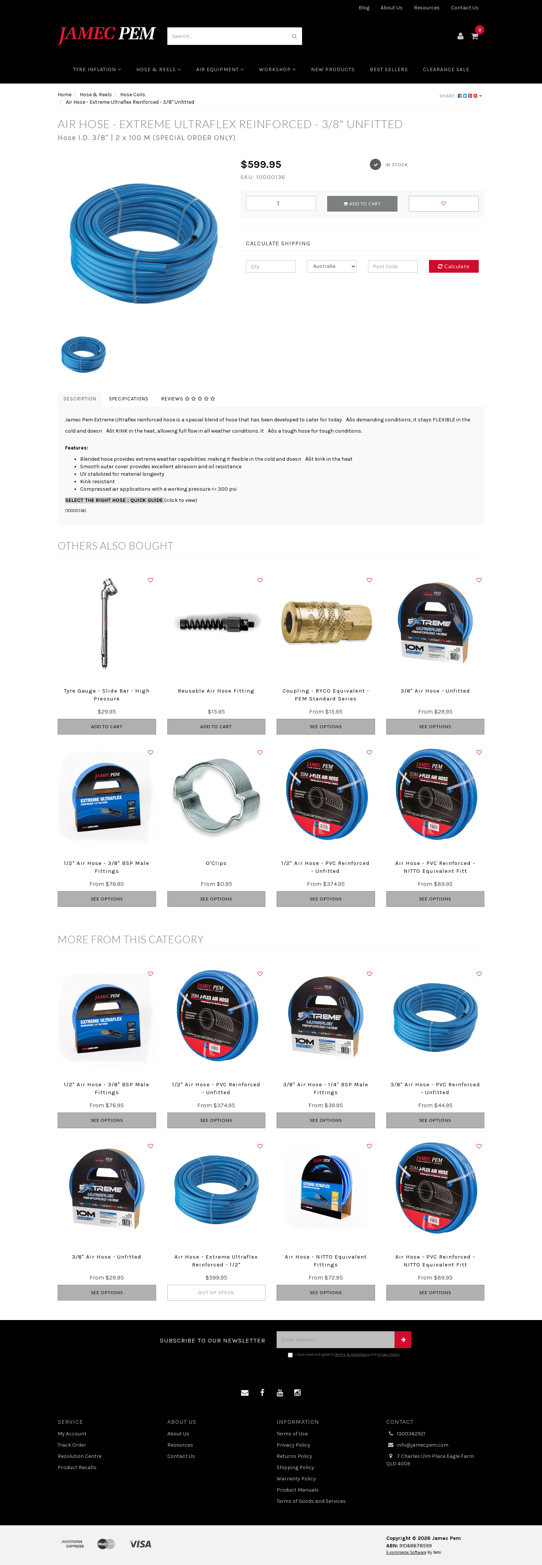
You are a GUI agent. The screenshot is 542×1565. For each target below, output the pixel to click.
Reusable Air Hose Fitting (216, 690)
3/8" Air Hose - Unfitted (435, 690)
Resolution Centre (79, 1456)
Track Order (72, 1445)
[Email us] (244, 1393)
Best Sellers (389, 69)
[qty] (271, 266)
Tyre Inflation (97, 69)
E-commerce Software (406, 1552)
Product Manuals (298, 1490)
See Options (326, 726)
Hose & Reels (158, 69)
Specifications (129, 399)
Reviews (188, 399)
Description (80, 399)
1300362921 (405, 1434)
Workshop (277, 69)
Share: (460, 96)
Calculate (454, 266)
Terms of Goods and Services (311, 1501)
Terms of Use (292, 1434)
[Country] (332, 266)
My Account (72, 1434)
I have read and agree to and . (344, 1354)
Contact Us (465, 7)
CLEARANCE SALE (446, 69)
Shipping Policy (295, 1467)
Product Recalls (77, 1467)
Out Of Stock (216, 1292)
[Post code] (393, 266)
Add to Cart (362, 203)
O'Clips (216, 863)
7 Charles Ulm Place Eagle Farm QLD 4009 (430, 1460)
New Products (333, 69)
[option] (143, 243)
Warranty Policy (296, 1478)
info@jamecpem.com (417, 1445)
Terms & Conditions (352, 1354)
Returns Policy (294, 1456)
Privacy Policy (388, 1354)
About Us (392, 7)
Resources (427, 7)
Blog (364, 7)
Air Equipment (220, 69)
